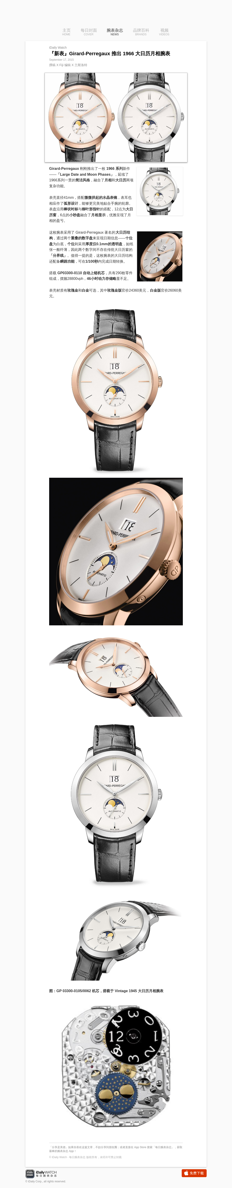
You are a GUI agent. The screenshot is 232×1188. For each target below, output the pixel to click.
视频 (164, 32)
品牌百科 (141, 32)
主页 (66, 32)
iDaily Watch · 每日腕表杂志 (44, 1174)
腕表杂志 (115, 32)
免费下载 (194, 1173)
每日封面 (89, 32)
